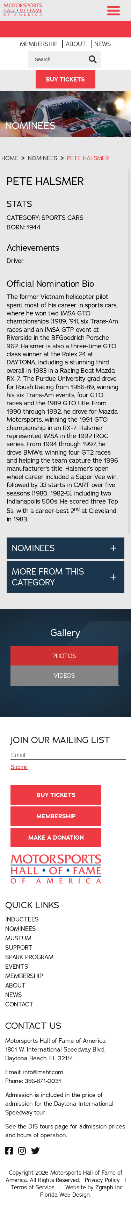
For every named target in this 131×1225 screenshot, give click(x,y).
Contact (19, 1013)
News (102, 53)
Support (18, 956)
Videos (64, 684)
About (76, 53)
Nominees (42, 167)
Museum (18, 947)
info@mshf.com (43, 1081)
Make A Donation (56, 846)
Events (16, 975)
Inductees (22, 928)
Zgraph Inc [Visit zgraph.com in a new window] (109, 1196)
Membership (39, 53)
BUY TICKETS (65, 88)
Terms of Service (32, 1196)
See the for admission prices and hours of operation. (65, 1140)
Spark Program (29, 966)
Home (9, 167)
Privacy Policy (102, 1188)
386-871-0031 (43, 1090)
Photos (64, 665)
